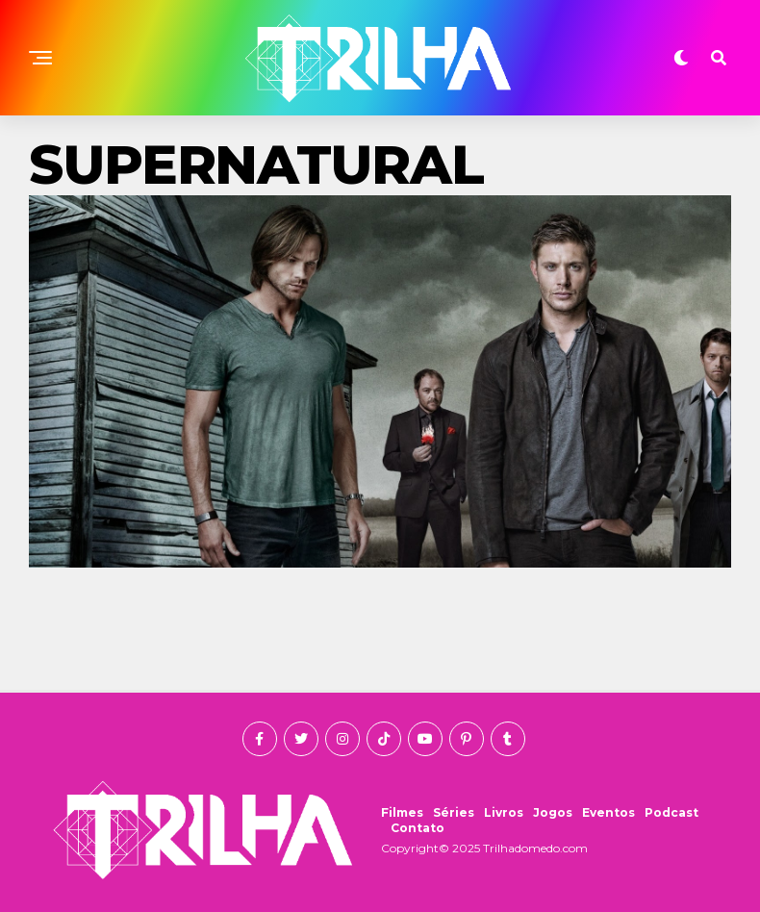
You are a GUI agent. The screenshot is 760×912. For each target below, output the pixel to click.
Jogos (552, 812)
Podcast (671, 812)
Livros (503, 812)
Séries (453, 812)
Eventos (608, 812)
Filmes (402, 812)
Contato (417, 828)
